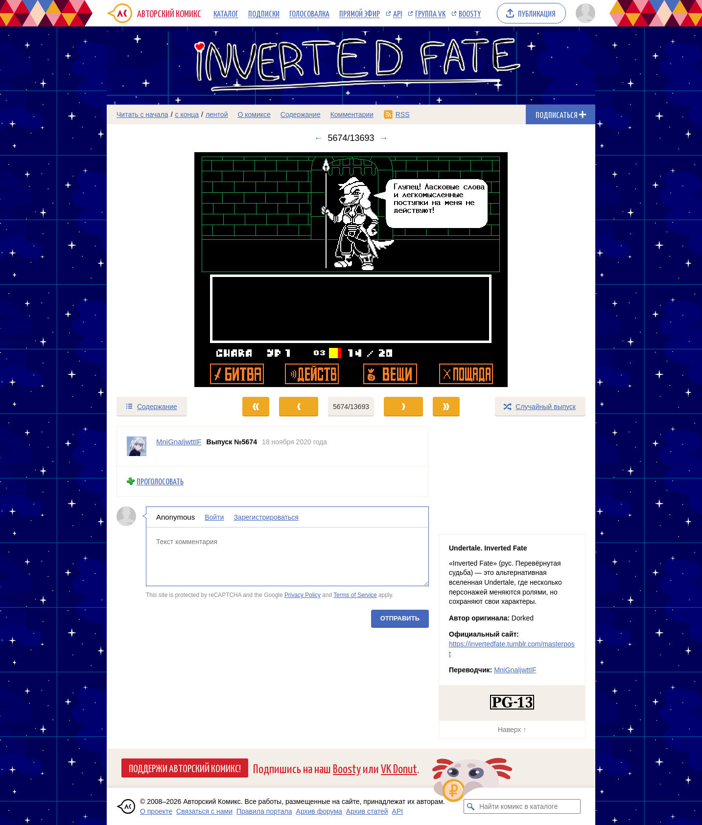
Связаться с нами (204, 811)
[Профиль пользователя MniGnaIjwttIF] (136, 446)
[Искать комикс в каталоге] (471, 806)
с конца (187, 114)
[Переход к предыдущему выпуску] (168, 269)
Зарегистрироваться (266, 517)
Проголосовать (160, 481)
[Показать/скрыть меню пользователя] (583, 13)
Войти (214, 517)
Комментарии (352, 114)
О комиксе (253, 114)
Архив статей (367, 811)
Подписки (264, 13)
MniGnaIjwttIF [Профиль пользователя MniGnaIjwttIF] (179, 441)
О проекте (156, 811)
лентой (217, 114)
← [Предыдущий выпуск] (318, 138)
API (397, 13)
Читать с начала (142, 114)
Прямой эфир (359, 13)
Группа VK (430, 13)
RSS (403, 114)
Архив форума (319, 811)
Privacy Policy (302, 595)
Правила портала (264, 811)
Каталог (225, 13)
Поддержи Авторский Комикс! (185, 767)
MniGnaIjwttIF (515, 670)
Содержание (301, 114)
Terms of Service (355, 595)
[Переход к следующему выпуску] (351, 269)
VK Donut (399, 768)
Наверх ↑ (512, 729)
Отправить (400, 617)
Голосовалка (309, 13)
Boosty (470, 13)
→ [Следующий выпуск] (383, 138)
